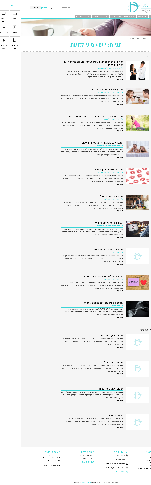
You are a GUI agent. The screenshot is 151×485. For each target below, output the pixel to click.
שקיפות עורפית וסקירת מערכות (130, 460)
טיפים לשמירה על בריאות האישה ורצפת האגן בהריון (75, 116)
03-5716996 (102, 455)
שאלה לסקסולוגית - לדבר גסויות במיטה (82, 142)
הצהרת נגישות (68, 462)
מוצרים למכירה (95, 16)
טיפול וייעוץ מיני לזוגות (90, 335)
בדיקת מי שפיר (34, 455)
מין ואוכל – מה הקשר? (90, 196)
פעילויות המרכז (134, 16)
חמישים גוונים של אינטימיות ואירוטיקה (82, 302)
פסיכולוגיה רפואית (33, 463)
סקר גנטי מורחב (34, 460)
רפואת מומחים (136, 471)
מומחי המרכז (122, 16)
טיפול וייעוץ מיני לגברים (90, 362)
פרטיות (68, 482)
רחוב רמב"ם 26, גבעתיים (96, 467)
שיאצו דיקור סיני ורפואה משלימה (130, 468)
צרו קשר (58, 16)
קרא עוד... (98, 80)
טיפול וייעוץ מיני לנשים (90, 388)
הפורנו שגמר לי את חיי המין (88, 222)
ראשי (131, 38)
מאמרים (66, 16)
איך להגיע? (84, 16)
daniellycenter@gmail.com (97, 464)
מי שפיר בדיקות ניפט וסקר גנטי (130, 455)
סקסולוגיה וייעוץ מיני (134, 466)
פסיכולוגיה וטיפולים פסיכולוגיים (130, 463)
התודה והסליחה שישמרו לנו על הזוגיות (82, 276)
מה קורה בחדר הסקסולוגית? (87, 249)
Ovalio (63, 482)
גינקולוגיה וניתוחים (135, 458)
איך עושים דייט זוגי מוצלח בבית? (85, 89)
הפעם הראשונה (94, 415)
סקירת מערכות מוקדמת (31, 458)
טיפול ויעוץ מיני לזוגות (31, 466)
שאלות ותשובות (109, 16)
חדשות (74, 16)
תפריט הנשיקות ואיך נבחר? (88, 169)
